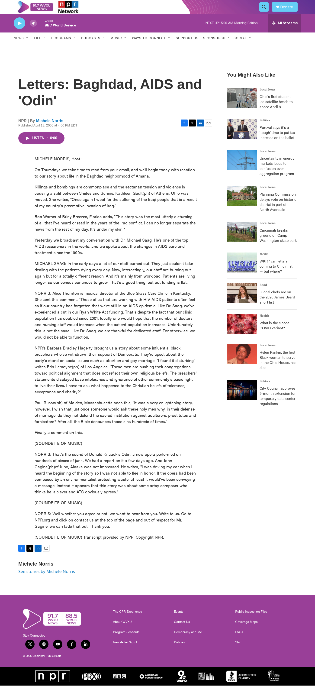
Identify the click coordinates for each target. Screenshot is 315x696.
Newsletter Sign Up (126, 652)
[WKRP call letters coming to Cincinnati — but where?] (242, 273)
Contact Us (182, 632)
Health (264, 326)
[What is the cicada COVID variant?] (242, 335)
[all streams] (284, 33)
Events (178, 622)
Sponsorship (216, 48)
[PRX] (91, 687)
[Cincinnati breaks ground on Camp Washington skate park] (242, 242)
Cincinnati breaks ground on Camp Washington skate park (278, 245)
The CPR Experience (127, 622)
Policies (179, 652)
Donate (289, 12)
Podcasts (90, 48)
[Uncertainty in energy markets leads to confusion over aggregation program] (242, 170)
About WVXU (122, 632)
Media (264, 264)
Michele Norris (49, 131)
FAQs (239, 642)
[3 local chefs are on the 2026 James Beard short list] (242, 304)
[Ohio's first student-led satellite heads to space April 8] (242, 108)
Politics (265, 131)
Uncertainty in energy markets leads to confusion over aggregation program (277, 176)
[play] (19, 33)
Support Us (187, 48)
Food (263, 295)
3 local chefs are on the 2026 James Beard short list (277, 307)
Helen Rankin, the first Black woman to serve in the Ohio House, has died (278, 370)
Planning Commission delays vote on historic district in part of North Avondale (278, 212)
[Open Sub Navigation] (27, 48)
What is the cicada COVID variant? (274, 335)
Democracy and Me (188, 642)
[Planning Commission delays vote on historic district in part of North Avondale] (242, 206)
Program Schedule (126, 642)
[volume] (33, 34)
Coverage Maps (246, 632)
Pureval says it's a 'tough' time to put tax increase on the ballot (277, 143)
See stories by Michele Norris (46, 582)
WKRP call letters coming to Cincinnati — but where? (276, 276)
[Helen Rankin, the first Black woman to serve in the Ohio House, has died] (242, 364)
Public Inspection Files (251, 622)
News (19, 48)
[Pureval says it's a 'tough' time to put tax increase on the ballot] (242, 139)
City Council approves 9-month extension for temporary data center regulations (278, 406)
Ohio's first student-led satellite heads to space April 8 (276, 112)
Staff (238, 652)
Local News (268, 100)
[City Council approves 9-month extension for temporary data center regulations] (242, 400)
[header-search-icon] (266, 12)
